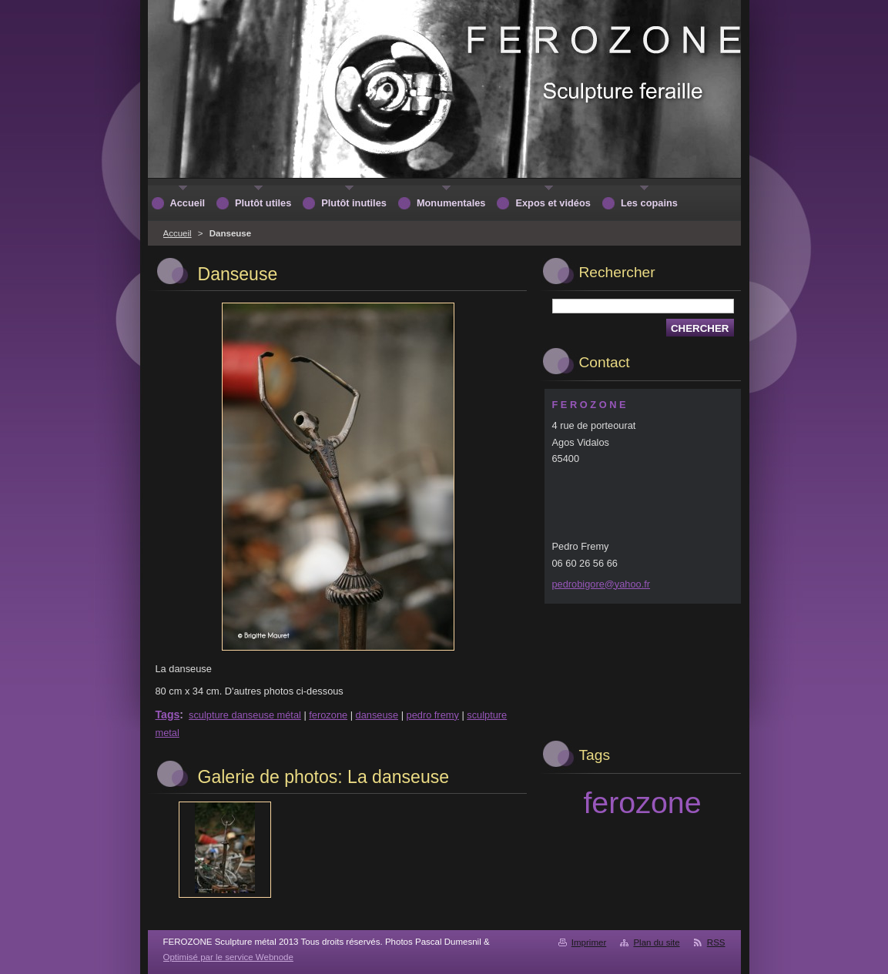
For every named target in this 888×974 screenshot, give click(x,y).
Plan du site (656, 942)
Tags (168, 714)
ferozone (328, 715)
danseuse (377, 715)
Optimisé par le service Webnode (228, 957)
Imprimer (588, 942)
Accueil (177, 233)
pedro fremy (433, 715)
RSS (716, 942)
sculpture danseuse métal (245, 715)
